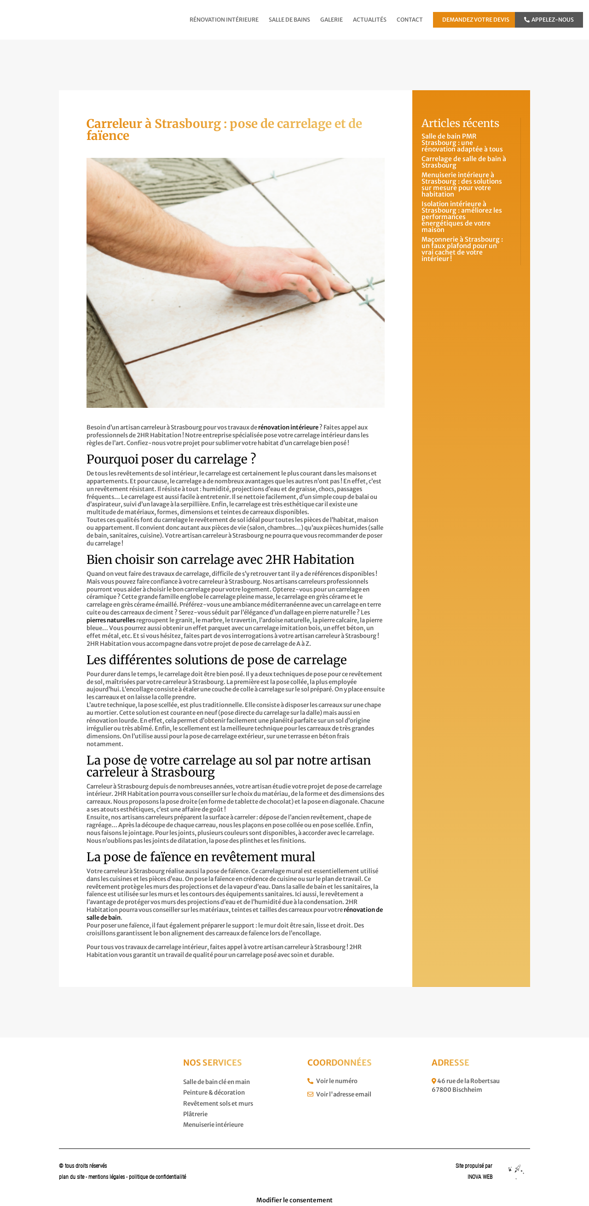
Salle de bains (289, 19)
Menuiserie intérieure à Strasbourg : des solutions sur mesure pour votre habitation (462, 184)
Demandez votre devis (475, 19)
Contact (410, 19)
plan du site (71, 1177)
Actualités (370, 19)
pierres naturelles (111, 620)
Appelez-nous (549, 19)
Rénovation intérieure (224, 19)
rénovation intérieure (288, 427)
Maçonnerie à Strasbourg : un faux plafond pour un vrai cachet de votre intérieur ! (462, 249)
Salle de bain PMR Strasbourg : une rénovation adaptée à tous (462, 142)
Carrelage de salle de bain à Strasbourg (464, 162)
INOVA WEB (480, 1177)
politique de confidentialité (157, 1177)
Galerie (331, 19)
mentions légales (107, 1177)
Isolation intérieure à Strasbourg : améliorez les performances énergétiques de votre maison (462, 217)
